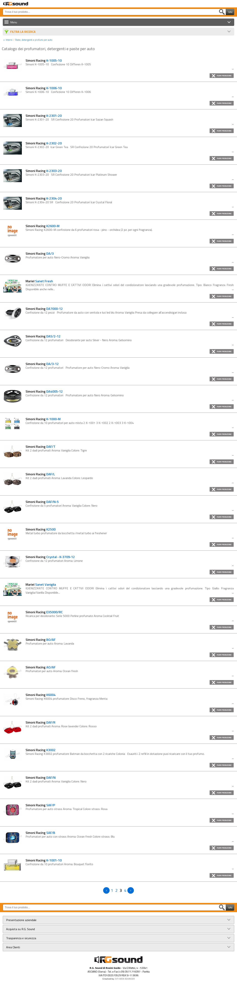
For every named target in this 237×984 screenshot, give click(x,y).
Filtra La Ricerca (23, 31)
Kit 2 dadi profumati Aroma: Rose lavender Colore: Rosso (61, 726)
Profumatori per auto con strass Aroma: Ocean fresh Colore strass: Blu (70, 836)
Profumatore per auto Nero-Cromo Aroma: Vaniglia (57, 257)
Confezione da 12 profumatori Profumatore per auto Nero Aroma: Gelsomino (75, 395)
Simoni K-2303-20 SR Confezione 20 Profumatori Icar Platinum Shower (71, 174)
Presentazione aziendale (21, 920)
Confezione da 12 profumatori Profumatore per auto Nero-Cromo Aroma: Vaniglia (77, 367)
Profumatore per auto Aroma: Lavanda (50, 643)
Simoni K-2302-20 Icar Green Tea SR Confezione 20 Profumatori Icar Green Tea (77, 147)
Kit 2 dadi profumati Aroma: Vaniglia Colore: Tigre (56, 450)
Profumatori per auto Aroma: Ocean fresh (52, 671)
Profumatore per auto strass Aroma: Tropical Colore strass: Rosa (66, 809)
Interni (9, 40)
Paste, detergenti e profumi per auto (33, 40)
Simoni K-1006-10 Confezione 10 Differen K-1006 (58, 92)
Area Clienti (13, 947)
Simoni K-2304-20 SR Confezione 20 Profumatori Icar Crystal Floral (69, 202)
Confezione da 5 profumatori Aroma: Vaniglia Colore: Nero (61, 505)
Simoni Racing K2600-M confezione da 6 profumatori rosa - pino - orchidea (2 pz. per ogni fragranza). (89, 229)
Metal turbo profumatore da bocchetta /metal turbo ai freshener (66, 533)
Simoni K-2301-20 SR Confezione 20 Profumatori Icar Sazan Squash (69, 119)
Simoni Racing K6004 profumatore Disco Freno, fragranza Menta (66, 698)
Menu (13, 22)
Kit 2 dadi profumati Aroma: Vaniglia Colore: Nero (56, 781)
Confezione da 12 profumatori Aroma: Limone (54, 560)
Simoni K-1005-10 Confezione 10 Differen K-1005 (58, 64)
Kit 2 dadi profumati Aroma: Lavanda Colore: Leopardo (59, 478)
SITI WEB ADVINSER (125, 978)
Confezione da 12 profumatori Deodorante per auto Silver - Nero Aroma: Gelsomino (79, 340)
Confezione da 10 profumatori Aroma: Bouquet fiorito (59, 864)
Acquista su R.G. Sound (20, 929)
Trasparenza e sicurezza (21, 938)
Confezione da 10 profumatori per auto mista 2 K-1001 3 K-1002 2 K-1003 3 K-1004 (80, 423)
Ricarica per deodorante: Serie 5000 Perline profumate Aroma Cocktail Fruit (72, 616)
